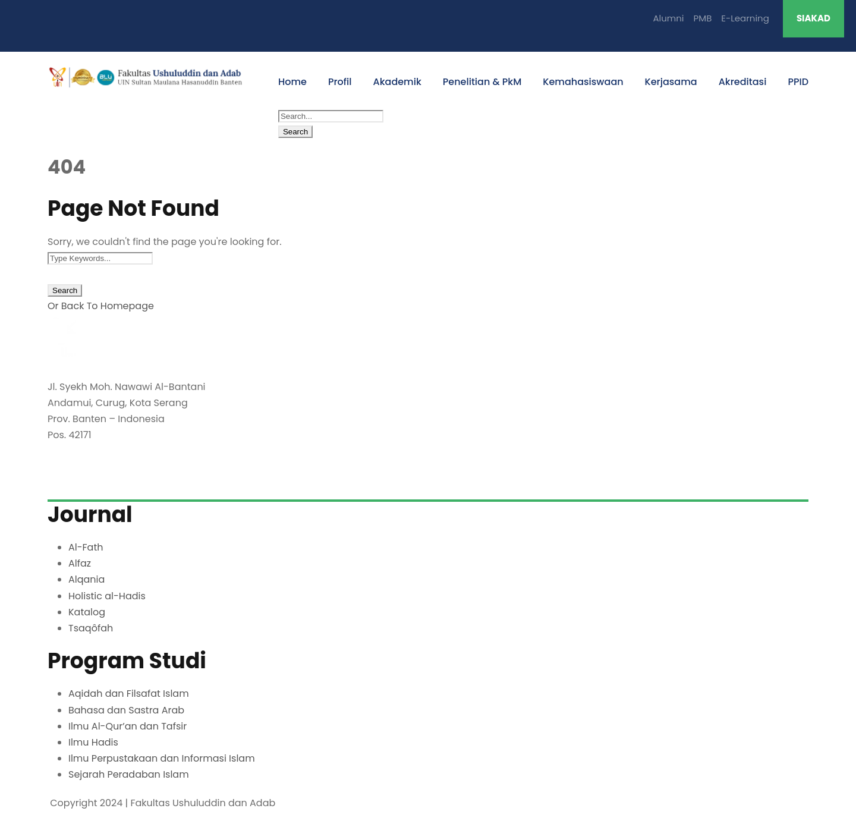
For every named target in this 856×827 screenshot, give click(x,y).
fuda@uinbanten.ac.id (103, 479)
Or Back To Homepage (101, 306)
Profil (340, 82)
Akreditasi (743, 82)
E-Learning (745, 18)
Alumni (668, 18)
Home (292, 82)
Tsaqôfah (90, 628)
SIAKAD (813, 18)
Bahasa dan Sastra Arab (126, 710)
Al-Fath (85, 547)
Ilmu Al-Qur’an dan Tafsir (127, 726)
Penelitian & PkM (482, 82)
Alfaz (79, 563)
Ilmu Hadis (93, 742)
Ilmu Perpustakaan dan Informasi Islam (161, 758)
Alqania (86, 579)
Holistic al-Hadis (107, 596)
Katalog (86, 612)
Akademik (397, 82)
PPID (798, 82)
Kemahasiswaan (583, 82)
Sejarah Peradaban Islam (128, 774)
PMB (703, 18)
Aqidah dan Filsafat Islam (128, 693)
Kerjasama (671, 82)
